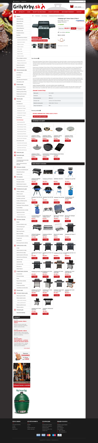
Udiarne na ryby (20, 30)
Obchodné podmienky (68, 12)
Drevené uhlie (19, 273)
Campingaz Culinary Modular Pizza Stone (69, 136)
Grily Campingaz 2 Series (21, 129)
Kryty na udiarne (20, 53)
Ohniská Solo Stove (20, 172)
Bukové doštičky (20, 233)
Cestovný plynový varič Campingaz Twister (36, 216)
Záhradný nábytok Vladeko (47, 424)
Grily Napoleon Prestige (21, 108)
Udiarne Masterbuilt (21, 67)
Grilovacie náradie (21, 219)
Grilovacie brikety (20, 276)
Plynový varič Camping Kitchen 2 (58, 235)
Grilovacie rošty (20, 264)
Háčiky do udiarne (20, 44)
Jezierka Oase (44, 430)
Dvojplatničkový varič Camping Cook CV (47, 216)
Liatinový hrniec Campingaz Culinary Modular (48, 154)
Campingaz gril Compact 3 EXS (37, 253)
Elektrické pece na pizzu (21, 184)
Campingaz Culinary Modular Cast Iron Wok (36, 136)
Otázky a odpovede (53, 12)
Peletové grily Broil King (21, 91)
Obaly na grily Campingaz (21, 300)
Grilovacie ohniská (21, 167)
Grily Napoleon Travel (21, 110)
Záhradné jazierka (45, 427)
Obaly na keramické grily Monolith (22, 164)
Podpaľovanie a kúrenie (22, 271)
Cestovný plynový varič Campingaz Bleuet (69, 198)
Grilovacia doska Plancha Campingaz (59, 154)
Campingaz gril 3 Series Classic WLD (58, 272)
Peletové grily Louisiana (21, 93)
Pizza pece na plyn (20, 179)
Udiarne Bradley (20, 18)
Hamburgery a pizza (21, 203)
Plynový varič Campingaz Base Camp (70, 216)
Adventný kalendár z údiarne (20, 330)
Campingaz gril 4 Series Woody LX (69, 290)
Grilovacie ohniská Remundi (22, 169)
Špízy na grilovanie (20, 231)
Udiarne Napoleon (20, 28)
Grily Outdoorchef (20, 81)
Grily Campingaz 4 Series (21, 124)
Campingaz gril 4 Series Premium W (47, 272)
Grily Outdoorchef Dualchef (22, 145)
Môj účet (14, 427)
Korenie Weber (20, 207)
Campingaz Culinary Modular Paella (58, 136)
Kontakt (79, 12)
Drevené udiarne (20, 25)
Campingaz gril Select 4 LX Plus (70, 253)
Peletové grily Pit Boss (21, 87)
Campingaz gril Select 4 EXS (37, 271)
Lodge (18, 247)
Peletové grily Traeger (21, 89)
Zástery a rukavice (20, 191)
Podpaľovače (19, 283)
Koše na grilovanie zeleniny (22, 242)
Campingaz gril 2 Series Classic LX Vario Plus (36, 290)
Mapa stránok (14, 429)
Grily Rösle (19, 74)
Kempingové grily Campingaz (22, 136)
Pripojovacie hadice (21, 285)
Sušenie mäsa (19, 51)
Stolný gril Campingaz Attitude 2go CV (36, 179)
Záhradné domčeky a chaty (47, 429)
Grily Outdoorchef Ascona (22, 149)
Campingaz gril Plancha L (48, 178)
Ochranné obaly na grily (22, 293)
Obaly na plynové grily (21, 298)
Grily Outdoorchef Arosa (21, 147)
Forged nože (19, 238)
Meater (18, 222)
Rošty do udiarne (20, 46)
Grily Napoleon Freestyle (21, 112)
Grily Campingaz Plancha (21, 131)
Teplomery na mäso (21, 212)
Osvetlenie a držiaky (21, 196)
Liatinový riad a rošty (21, 245)
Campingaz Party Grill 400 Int (48, 198)
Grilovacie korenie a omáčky (22, 210)
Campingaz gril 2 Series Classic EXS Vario (69, 272)
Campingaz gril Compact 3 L (70, 235)
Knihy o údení (19, 49)
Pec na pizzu (20, 177)
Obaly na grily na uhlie (21, 295)
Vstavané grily (20, 309)
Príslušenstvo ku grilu (22, 189)
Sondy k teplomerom (21, 214)
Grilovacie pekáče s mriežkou (23, 235)
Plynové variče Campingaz (22, 138)
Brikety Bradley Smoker (21, 60)
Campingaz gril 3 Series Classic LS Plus (47, 290)
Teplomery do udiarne (21, 42)
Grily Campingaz (20, 119)
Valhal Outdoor (20, 268)
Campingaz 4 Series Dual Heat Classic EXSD (59, 290)
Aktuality (17, 317)
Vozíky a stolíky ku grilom (22, 200)
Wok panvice (19, 266)
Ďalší (55, 46)
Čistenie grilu (20, 290)
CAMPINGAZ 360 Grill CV (58, 178)
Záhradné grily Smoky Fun (22, 79)
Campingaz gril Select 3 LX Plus (48, 253)
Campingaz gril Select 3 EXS (59, 253)
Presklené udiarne (20, 32)
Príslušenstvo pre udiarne (22, 37)
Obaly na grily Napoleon (21, 302)
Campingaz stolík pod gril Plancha (48, 309)
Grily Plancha (19, 117)
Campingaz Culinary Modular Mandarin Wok (47, 136)
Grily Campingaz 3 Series (21, 126)
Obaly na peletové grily (21, 304)
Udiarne (18, 16)
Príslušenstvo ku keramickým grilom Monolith (23, 161)
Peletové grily (20, 84)
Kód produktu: (61, 20)
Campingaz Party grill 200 (70, 178)
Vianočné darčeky (21, 312)
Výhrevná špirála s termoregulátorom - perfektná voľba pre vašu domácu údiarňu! (21, 340)
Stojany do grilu (20, 228)
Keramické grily (20, 155)
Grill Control (19, 240)
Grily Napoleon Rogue (21, 106)
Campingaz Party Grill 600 (59, 197)
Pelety (18, 278)
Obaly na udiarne (20, 307)
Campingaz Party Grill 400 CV (37, 198)
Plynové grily (20, 98)
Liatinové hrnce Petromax (22, 257)
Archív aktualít (27, 348)
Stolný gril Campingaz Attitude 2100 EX (36, 235)
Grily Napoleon (20, 72)
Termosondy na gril (21, 226)
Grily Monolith (19, 157)
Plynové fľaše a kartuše (21, 280)
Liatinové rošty (19, 259)
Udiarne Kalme (20, 23)
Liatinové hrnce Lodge (21, 252)
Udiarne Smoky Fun (20, 65)
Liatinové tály (19, 261)
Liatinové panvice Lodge (21, 250)
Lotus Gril (18, 77)
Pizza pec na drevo (20, 181)
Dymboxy (18, 35)
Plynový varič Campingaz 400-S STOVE (59, 216)
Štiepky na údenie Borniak (21, 62)
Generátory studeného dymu (22, 39)
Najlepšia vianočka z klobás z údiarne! (20, 322)
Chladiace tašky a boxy (21, 216)
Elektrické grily (20, 152)
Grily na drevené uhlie (22, 70)
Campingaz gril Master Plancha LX (47, 235)
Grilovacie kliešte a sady (21, 224)
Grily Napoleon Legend (21, 115)
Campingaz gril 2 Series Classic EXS (36, 309)
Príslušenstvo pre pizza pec (22, 186)
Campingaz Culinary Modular (22, 205)
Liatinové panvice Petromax (22, 254)
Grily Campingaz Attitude (21, 133)
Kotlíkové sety (19, 174)
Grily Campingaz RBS (21, 122)
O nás (28, 12)
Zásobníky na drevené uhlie (22, 287)
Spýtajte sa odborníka (63, 45)
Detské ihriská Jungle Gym (47, 426)
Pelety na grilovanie (21, 96)
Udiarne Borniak (20, 21)
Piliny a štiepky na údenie (22, 58)
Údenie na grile (20, 193)
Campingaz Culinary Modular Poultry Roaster (36, 154)
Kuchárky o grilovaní (21, 198)
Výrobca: (59, 22)
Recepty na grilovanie (39, 12)
